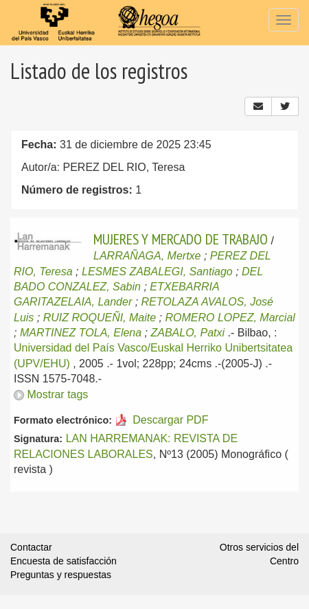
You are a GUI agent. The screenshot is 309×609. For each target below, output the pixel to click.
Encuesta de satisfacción (63, 560)
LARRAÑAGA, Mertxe (147, 256)
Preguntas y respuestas (60, 574)
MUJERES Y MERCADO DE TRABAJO (180, 239)
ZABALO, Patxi (187, 332)
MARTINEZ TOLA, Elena (80, 332)
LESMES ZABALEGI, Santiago (157, 271)
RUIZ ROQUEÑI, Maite (99, 317)
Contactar (31, 547)
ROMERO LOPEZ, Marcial (230, 317)
